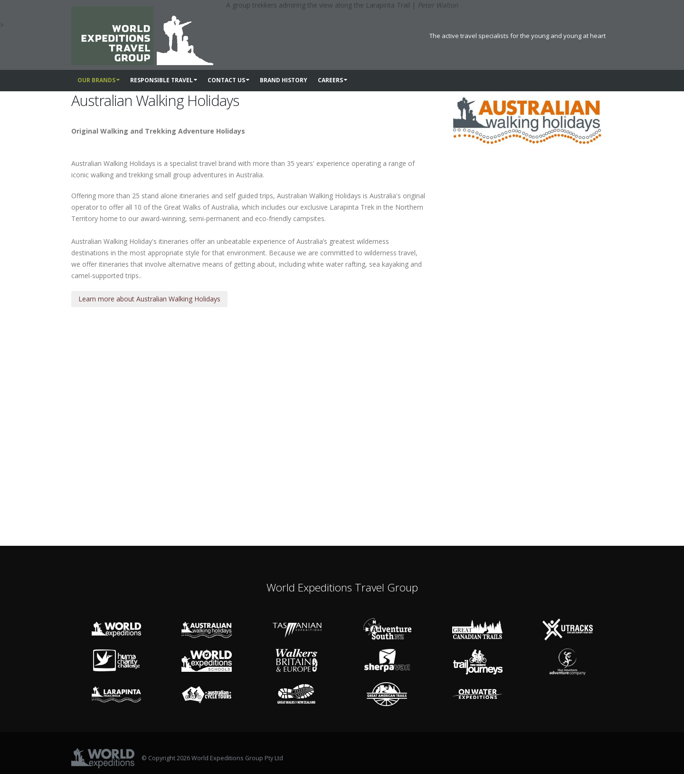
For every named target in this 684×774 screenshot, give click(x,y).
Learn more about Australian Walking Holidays (149, 298)
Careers (332, 80)
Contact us (228, 80)
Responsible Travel (163, 80)
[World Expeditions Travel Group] (142, 31)
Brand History (283, 80)
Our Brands (98, 80)
